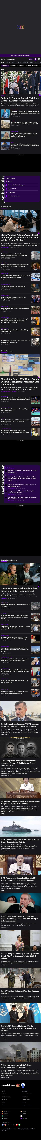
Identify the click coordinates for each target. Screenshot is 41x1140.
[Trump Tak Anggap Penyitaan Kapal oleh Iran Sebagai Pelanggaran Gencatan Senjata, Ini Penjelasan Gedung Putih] (5, 135)
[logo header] (7, 59)
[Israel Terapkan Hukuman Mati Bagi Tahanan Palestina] (20, 977)
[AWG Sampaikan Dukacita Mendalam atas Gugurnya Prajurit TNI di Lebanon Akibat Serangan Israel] (20, 747)
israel (3, 95)
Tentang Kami (25, 1091)
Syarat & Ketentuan (26, 1099)
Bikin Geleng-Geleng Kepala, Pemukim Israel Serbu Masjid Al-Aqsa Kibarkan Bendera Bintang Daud (25, 145)
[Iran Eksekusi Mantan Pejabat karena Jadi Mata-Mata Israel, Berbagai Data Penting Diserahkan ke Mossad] (5, 113)
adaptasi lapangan (6, 407)
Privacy (3, 1102)
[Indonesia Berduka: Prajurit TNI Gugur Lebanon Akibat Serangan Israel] (21, 83)
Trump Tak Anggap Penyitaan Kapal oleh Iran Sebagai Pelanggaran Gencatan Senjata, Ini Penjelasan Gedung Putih (24, 134)
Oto (36, 62)
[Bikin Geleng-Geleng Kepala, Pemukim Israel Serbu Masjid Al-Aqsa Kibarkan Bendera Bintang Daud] (5, 146)
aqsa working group (6, 775)
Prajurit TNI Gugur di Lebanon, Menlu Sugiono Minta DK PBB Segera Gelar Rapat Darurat (18, 1028)
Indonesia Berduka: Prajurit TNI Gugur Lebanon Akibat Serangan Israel (20, 99)
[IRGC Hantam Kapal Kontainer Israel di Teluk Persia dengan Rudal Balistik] (20, 826)
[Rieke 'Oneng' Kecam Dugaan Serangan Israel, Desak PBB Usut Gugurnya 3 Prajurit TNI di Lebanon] (20, 940)
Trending (25, 62)
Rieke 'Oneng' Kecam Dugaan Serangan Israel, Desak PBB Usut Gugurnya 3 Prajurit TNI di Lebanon (20, 956)
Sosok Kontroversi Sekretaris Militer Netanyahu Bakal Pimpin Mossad (19, 589)
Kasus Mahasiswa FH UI (26, 65)
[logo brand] (18, 1085)
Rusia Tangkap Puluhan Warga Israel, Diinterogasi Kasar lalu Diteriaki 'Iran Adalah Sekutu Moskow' (19, 237)
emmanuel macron (5, 284)
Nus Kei (9, 482)
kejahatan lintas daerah (8, 391)
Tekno (31, 62)
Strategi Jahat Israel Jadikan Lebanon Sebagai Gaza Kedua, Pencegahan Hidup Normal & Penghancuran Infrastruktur (14, 320)
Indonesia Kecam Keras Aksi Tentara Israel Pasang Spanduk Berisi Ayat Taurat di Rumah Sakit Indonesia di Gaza (14, 255)
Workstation (25, 1096)
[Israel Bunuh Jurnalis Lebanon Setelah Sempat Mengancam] (5, 124)
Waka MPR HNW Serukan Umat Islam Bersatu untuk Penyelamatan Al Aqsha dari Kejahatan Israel (14, 617)
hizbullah (4, 598)
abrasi (3, 417)
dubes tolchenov (5, 734)
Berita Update (11, 474)
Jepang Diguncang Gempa (10, 65)
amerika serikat (14, 131)
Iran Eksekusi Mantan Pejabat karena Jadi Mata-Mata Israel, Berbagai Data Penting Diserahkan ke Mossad (25, 113)
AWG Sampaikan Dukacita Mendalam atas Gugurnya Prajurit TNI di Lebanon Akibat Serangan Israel (18, 763)
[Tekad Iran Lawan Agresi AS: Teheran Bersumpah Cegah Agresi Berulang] (20, 1051)
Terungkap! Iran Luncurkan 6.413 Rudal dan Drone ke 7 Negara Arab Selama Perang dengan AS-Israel (15, 649)
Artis (19, 62)
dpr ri (2, 813)
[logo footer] (8, 1085)
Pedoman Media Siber (27, 1094)
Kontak (3, 1091)
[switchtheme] (35, 59)
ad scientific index (6, 428)
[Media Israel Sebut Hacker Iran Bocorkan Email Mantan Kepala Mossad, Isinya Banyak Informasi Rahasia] (20, 903)
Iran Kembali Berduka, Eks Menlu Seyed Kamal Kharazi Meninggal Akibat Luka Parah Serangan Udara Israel (15, 671)
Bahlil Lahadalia (11, 488)
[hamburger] (38, 59)
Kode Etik (24, 1102)
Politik (8, 62)
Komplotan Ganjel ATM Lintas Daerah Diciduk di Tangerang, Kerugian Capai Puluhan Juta (20, 382)
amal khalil (13, 120)
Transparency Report (27, 1105)
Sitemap (4, 1105)
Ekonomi (14, 62)
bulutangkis (4, 396)
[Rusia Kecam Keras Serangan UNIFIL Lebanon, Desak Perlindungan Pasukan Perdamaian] (20, 710)
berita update (14, 109)
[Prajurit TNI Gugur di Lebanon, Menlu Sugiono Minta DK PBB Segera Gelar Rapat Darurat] (20, 1013)
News (3, 62)
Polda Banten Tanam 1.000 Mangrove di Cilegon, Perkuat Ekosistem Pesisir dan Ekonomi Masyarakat (15, 421)
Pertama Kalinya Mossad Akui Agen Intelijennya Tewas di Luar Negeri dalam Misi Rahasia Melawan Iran (15, 266)
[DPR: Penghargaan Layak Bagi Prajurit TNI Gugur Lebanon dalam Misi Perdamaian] (20, 864)
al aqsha (3, 613)
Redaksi (4, 1094)
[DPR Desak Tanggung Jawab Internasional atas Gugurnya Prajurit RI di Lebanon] (20, 788)
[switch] (30, 59)
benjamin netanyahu (6, 657)
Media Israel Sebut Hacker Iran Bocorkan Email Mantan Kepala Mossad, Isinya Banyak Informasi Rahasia (19, 918)
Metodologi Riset (6, 1096)
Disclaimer (4, 1099)
